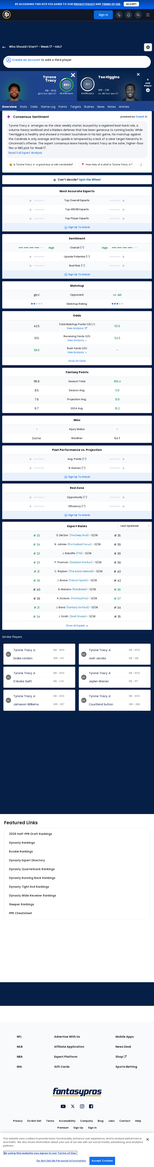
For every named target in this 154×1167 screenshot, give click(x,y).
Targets (75, 107)
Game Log (48, 107)
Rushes (89, 107)
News (100, 107)
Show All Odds (77, 361)
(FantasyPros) (79, 598)
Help (138, 1121)
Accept (131, 4)
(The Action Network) (80, 571)
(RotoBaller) (79, 589)
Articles (124, 107)
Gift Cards (62, 1067)
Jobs (111, 1121)
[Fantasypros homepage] (7, 17)
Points (63, 107)
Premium (63, 1127)
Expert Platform (65, 1057)
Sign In (92, 1127)
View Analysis (77, 328)
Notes (112, 107)
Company (86, 1121)
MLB (20, 1047)
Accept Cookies (102, 1160)
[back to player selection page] (3, 47)
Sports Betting (126, 1067)
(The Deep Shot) (79, 535)
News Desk (123, 1047)
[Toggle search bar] (138, 14)
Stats (23, 107)
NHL (19, 1067)
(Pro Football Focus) (79, 544)
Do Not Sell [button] (34, 1121)
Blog (100, 1121)
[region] (77, 164)
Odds (34, 107)
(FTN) (79, 553)
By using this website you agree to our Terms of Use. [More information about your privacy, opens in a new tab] (40, 1153)
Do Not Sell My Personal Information (61, 1160)
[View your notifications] (128, 14)
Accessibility (67, 1121)
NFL (19, 1037)
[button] (77, 62)
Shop (121, 1057)
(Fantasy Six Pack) (77, 607)
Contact (124, 1121)
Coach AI (141, 116)
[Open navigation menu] (147, 14)
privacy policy (84, 4)
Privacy (17, 1121)
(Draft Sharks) (77, 616)
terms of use (111, 4)
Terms (50, 1121)
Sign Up (78, 1127)
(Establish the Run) (80, 562)
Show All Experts (77, 625)
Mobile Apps (125, 1037)
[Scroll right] (141, 164)
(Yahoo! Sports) (78, 580)
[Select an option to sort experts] (134, 525)
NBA (20, 1057)
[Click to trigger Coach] (119, 14)
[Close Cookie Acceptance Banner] (147, 1139)
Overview (9, 107)
